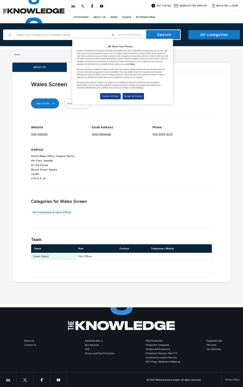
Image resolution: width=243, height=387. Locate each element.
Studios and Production (158, 349)
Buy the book (92, 345)
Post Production (154, 340)
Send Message (101, 134)
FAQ (87, 349)
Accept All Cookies (133, 96)
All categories (214, 34)
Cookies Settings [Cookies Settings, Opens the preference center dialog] (110, 96)
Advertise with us (94, 340)
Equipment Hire (214, 340)
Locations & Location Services (161, 357)
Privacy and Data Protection (99, 353)
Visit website (39, 134)
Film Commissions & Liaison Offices (52, 212)
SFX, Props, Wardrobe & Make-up (163, 361)
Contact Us (30, 345)
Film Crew (211, 345)
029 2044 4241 (162, 134)
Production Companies (157, 345)
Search (164, 34)
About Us (99, 17)
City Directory (214, 349)
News (114, 17)
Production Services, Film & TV (161, 353)
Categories (81, 17)
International (146, 17)
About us (39, 67)
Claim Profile (45, 103)
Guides (126, 17)
